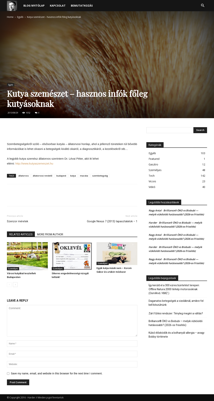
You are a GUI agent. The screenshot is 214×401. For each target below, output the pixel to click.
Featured (154, 159)
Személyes (13, 268)
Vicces (152, 181)
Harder (153, 222)
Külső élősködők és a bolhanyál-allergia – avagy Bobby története (176, 334)
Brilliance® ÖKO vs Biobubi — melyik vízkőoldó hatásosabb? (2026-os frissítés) (176, 323)
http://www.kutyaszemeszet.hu (34, 163)
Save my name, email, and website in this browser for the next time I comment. (57, 373)
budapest (61, 175)
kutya (73, 175)
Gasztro (153, 164)
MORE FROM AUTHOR (50, 234)
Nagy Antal (155, 210)
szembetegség (100, 175)
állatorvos (23, 175)
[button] (202, 6)
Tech (152, 175)
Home (10, 17)
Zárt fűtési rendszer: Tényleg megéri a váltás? (176, 313)
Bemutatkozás (82, 5)
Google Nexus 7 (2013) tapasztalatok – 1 (112, 221)
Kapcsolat (58, 5)
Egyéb (20, 17)
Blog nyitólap (34, 5)
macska (84, 175)
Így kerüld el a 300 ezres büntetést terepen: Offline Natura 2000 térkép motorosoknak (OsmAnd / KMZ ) (174, 289)
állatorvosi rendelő (42, 175)
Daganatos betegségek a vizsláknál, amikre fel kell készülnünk (176, 302)
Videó (152, 187)
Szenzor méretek (17, 221)
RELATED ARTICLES (21, 234)
